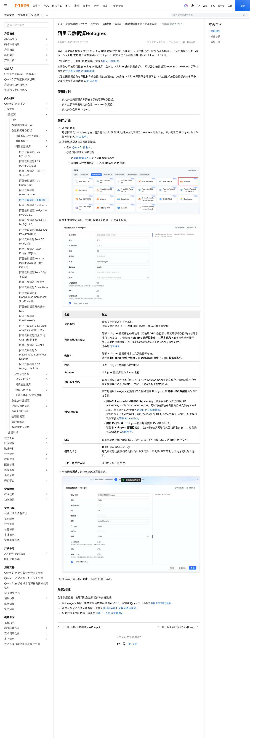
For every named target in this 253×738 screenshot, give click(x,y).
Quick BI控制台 (81, 147)
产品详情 (173, 42)
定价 (76, 5)
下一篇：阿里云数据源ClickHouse (178, 627)
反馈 (133, 644)
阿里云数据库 (151, 23)
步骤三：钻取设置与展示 (109, 613)
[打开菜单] (5, 5)
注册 (230, 5)
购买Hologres (111, 60)
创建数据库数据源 (133, 23)
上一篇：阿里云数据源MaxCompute (79, 627)
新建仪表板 (109, 608)
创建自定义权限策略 (148, 409)
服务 (104, 5)
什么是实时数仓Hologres (79, 70)
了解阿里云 (117, 5)
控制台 (221, 5)
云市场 (86, 5)
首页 (60, 23)
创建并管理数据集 (160, 603)
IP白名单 (92, 80)
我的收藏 (191, 42)
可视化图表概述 (127, 608)
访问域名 (115, 346)
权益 (68, 5)
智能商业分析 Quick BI (30, 15)
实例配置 (127, 431)
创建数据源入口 (82, 158)
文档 (205, 5)
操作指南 (94, 23)
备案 (213, 5)
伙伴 (96, 5)
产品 (46, 5)
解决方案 (57, 5)
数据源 (118, 23)
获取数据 (107, 23)
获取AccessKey (128, 418)
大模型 (36, 5)
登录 (243, 5)
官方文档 (9, 15)
